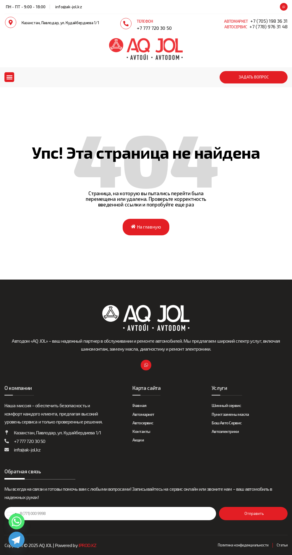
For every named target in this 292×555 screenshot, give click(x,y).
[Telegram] (17, 540)
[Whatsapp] (17, 521)
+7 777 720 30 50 (154, 28)
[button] (9, 77)
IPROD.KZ (88, 545)
